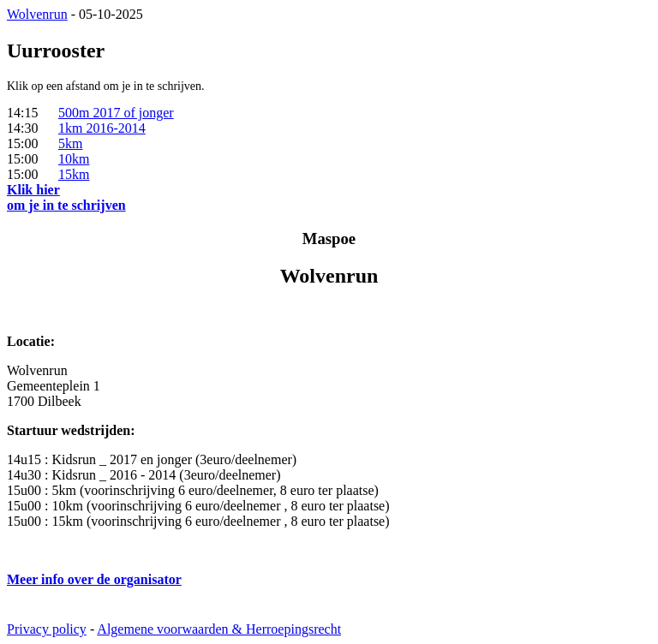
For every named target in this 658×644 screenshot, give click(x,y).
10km (73, 159)
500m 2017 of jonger (116, 112)
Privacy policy (47, 629)
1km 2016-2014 (102, 128)
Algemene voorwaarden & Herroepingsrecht (219, 629)
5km (70, 143)
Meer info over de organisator (94, 579)
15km (73, 174)
